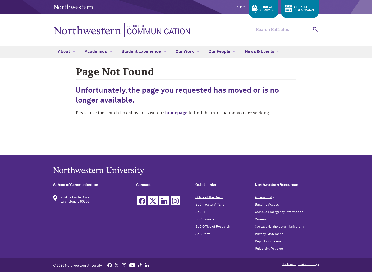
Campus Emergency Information (279, 212)
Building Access (267, 204)
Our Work (187, 52)
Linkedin (164, 200)
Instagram (175, 200)
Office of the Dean (209, 197)
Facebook (141, 200)
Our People (222, 52)
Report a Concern (268, 241)
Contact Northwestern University (279, 226)
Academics (98, 52)
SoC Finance (204, 219)
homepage (176, 112)
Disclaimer (289, 264)
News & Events (262, 52)
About (66, 52)
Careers (261, 219)
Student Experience (143, 52)
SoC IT (200, 212)
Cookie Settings (308, 264)
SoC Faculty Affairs (209, 204)
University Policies (269, 248)
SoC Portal (203, 234)
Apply (241, 7)
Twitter (153, 200)
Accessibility (264, 197)
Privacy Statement (269, 234)
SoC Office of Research (212, 226)
